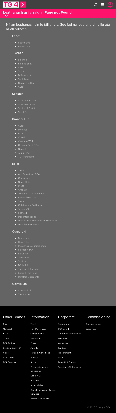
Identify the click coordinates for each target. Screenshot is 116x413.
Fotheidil (23, 212)
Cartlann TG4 (25, 141)
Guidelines (90, 328)
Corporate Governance (69, 333)
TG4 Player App (38, 328)
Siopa (21, 201)
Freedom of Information (70, 367)
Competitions (37, 333)
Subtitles (35, 380)
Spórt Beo (23, 112)
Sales (60, 357)
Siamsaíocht (25, 63)
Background (64, 324)
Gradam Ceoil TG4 (28, 145)
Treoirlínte (24, 294)
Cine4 (21, 137)
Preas (21, 185)
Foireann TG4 (25, 249)
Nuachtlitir (24, 182)
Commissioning (93, 324)
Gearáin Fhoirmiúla (28, 224)
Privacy (34, 357)
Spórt (21, 71)
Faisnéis (22, 59)
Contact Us (36, 375)
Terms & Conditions (40, 352)
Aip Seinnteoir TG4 (29, 174)
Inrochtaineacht (27, 216)
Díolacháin (24, 265)
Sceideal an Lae (27, 100)
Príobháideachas (27, 197)
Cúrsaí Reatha (26, 83)
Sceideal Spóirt (26, 108)
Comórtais (24, 178)
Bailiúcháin (24, 46)
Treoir (21, 170)
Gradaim (22, 189)
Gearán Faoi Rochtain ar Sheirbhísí (37, 220)
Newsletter (36, 338)
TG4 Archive (9, 343)
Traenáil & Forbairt (28, 269)
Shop (33, 362)
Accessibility (37, 385)
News (6, 352)
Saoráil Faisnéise (27, 273)
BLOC (21, 133)
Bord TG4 (23, 242)
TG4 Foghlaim (26, 156)
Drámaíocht (24, 75)
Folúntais (23, 253)
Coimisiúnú (24, 290)
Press (33, 343)
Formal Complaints (40, 398)
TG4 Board (63, 328)
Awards (34, 347)
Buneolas (23, 238)
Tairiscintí (23, 257)
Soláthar (22, 261)
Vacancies (63, 343)
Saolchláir (23, 79)
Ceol (20, 67)
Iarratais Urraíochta (28, 276)
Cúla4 (21, 86)
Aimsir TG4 (24, 152)
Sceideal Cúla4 (26, 104)
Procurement (64, 352)
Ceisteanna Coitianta (30, 205)
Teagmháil (24, 209)
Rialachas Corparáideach (32, 245)
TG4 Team (63, 338)
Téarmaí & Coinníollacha (31, 193)
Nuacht (22, 149)
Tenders (62, 347)
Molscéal (23, 129)
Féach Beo (24, 42)
